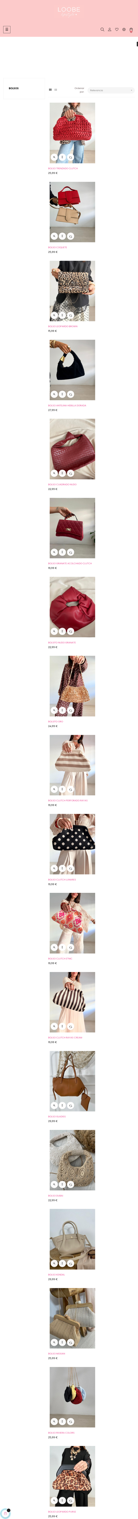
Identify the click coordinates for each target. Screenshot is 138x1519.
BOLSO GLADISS (57, 583)
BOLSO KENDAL (56, 653)
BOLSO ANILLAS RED (59, 865)
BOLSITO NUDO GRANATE (62, 371)
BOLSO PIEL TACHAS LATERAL (64, 1006)
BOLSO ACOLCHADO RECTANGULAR (113, 1287)
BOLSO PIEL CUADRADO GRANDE (111, 935)
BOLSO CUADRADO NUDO (62, 301)
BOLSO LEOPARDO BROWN (62, 230)
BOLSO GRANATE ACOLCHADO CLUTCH (110, 301)
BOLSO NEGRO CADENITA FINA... (65, 1358)
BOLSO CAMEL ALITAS (105, 1006)
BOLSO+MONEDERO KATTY (63, 1287)
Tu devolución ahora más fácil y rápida (21, 1434)
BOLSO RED (54, 1147)
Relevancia (112, 90)
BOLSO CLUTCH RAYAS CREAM (110, 512)
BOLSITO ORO (100, 371)
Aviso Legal (9, 1425)
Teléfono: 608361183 (59, 1433)
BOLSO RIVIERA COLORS (61, 724)
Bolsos (14, 88)
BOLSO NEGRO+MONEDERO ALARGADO (108, 1217)
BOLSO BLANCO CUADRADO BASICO (113, 1147)
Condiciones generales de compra (23, 1419)
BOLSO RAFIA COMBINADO (107, 1076)
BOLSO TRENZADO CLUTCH (63, 160)
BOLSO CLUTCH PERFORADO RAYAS (68, 442)
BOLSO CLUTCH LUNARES (107, 442)
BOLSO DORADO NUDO (60, 794)
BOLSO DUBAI (100, 583)
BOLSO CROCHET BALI (105, 794)
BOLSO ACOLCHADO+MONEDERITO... (68, 1217)
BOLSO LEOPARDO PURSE (107, 724)
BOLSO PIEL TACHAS (59, 935)
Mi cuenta (53, 1446)
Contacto (53, 1439)
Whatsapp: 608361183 (60, 1426)
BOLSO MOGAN (101, 653)
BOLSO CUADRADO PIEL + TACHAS (67, 1076)
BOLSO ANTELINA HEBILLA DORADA (112, 230)
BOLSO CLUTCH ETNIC (60, 512)
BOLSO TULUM (101, 865)
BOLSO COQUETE (102, 160)
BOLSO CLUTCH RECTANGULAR (110, 1358)
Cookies (7, 1442)
